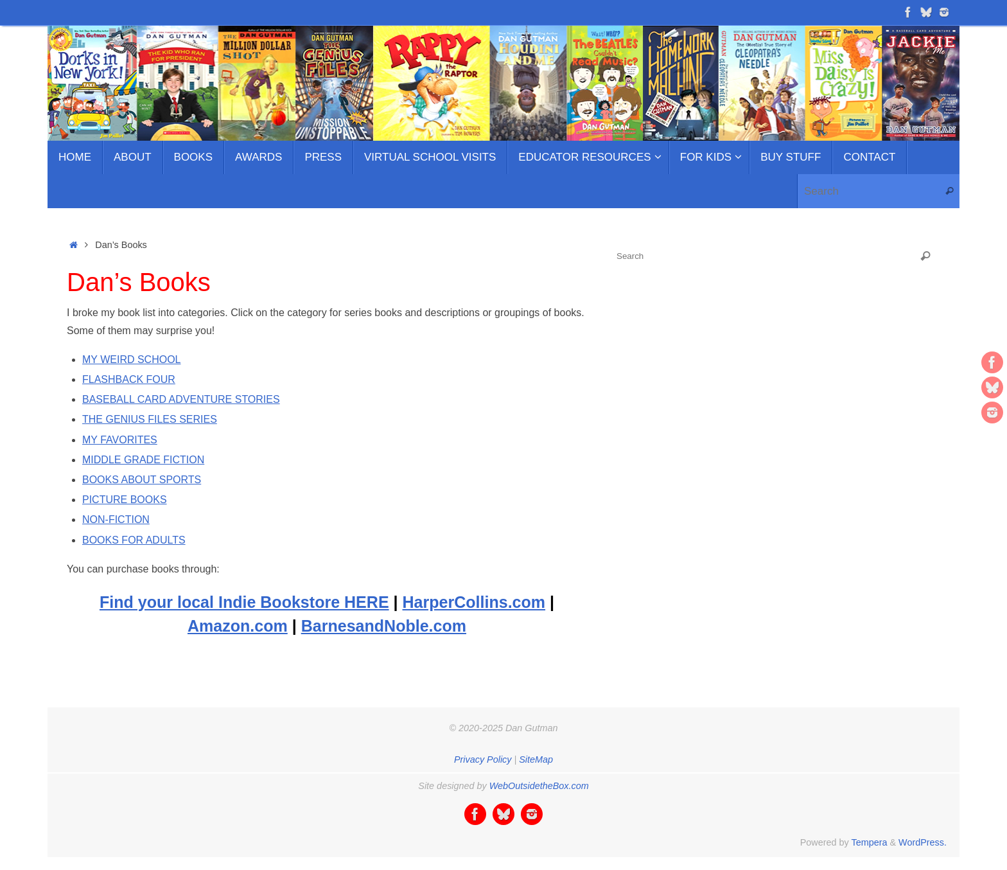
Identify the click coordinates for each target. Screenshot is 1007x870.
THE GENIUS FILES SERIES (149, 419)
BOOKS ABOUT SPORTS (141, 479)
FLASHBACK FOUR (128, 379)
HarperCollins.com (474, 602)
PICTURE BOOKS (124, 499)
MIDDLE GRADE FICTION (143, 459)
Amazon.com (238, 626)
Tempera (869, 842)
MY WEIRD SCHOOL (131, 359)
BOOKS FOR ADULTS (134, 540)
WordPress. (922, 842)
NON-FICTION (116, 519)
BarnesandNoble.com (383, 626)
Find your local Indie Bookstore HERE (244, 602)
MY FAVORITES (119, 439)
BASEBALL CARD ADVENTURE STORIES (181, 399)
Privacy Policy (483, 759)
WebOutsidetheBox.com (539, 786)
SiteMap (536, 759)
